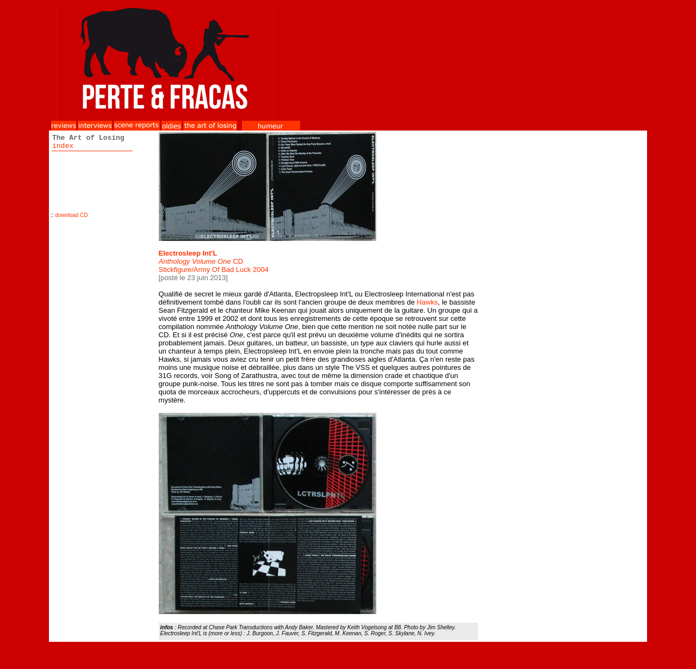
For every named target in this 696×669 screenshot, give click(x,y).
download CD (71, 215)
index (62, 146)
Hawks (427, 302)
